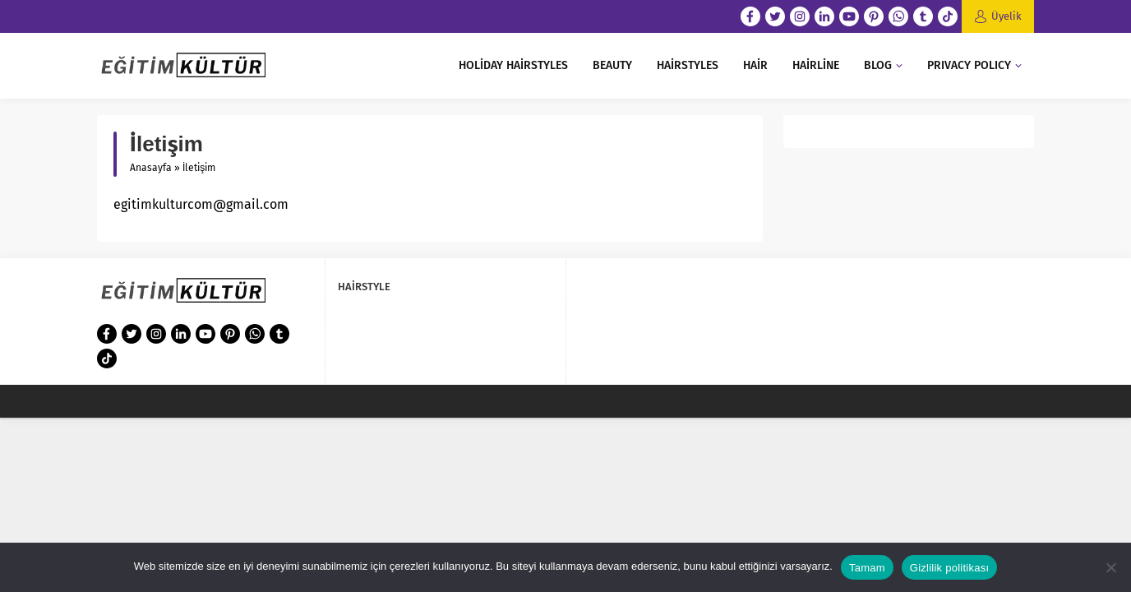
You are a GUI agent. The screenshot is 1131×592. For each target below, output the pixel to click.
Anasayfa (151, 167)
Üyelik (1006, 16)
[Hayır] (1110, 567)
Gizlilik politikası (950, 568)
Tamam (867, 568)
